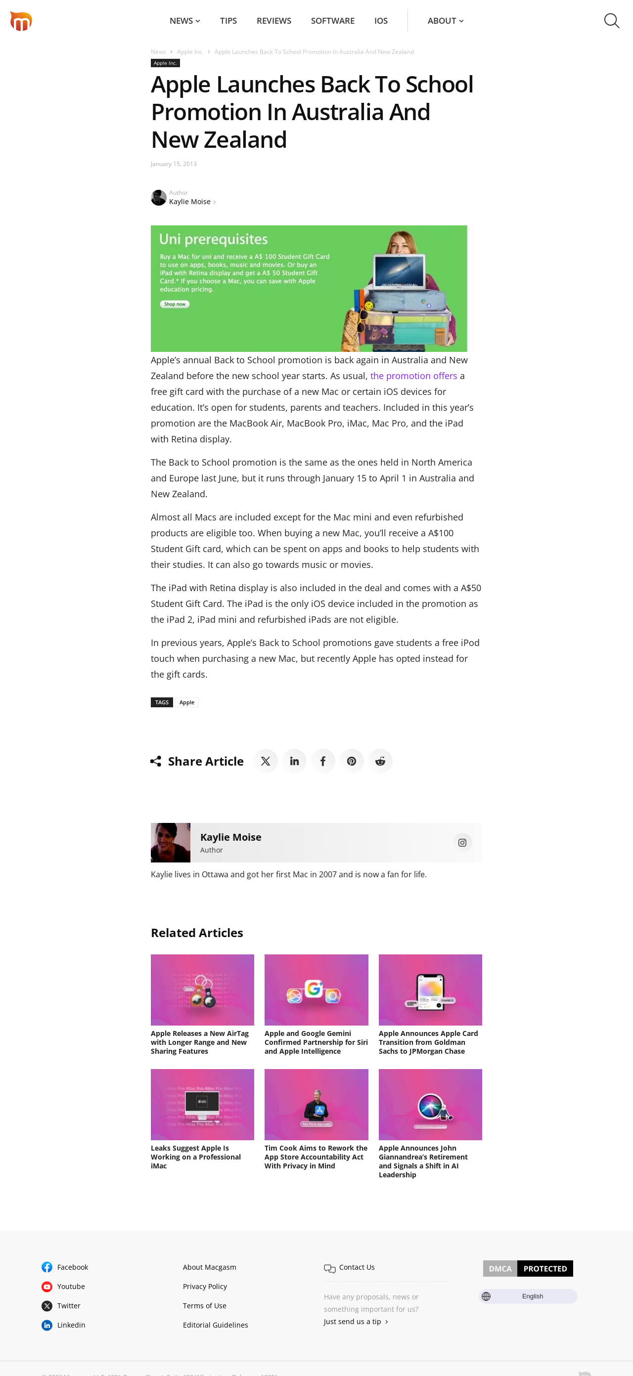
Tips (228, 20)
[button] (612, 21)
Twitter (69, 1305)
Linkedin (71, 1325)
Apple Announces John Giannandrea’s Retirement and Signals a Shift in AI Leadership (423, 1161)
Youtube (71, 1286)
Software (333, 20)
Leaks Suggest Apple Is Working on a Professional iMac (196, 1156)
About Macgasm (209, 1267)
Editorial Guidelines (215, 1325)
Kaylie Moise (190, 201)
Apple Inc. (190, 51)
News (181, 20)
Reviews (274, 20)
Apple (187, 702)
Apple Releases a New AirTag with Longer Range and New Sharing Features (200, 1042)
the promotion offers (413, 376)
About (442, 20)
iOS (381, 20)
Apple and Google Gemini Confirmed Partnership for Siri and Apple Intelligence (316, 1042)
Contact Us (357, 1267)
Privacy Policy (205, 1286)
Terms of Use (204, 1305)
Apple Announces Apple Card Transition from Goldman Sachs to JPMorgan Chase (428, 1042)
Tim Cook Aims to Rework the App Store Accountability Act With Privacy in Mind (316, 1156)
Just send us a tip (352, 1321)
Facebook (72, 1267)
